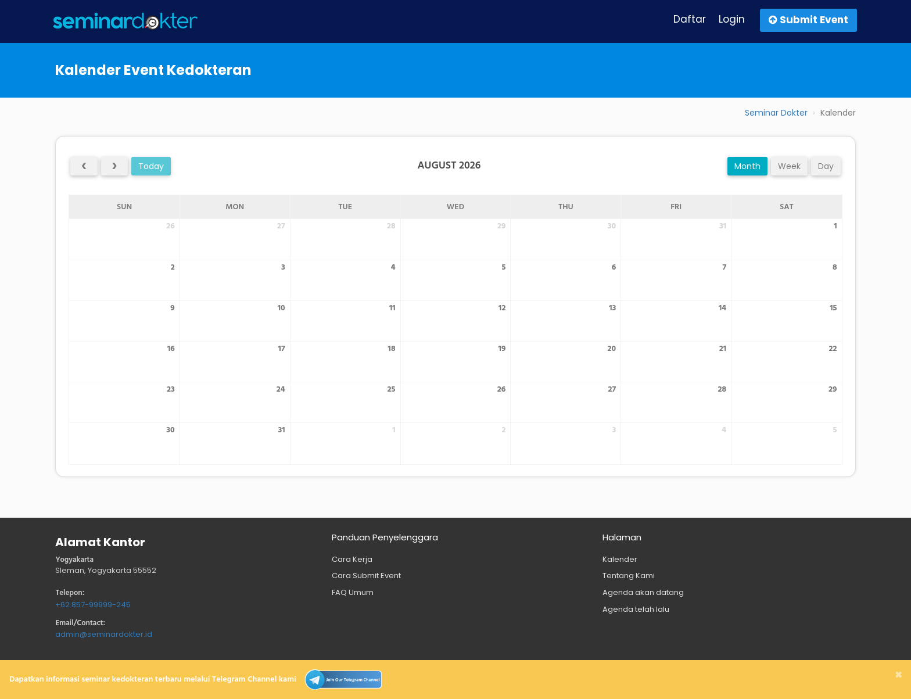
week (789, 166)
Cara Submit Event (366, 575)
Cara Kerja (352, 559)
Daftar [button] (689, 19)
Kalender (619, 559)
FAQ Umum (353, 592)
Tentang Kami (628, 575)
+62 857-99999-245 (93, 604)
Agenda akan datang (643, 592)
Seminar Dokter (776, 113)
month (747, 166)
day (826, 166)
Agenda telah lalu (635, 609)
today (151, 166)
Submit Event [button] (808, 20)
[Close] (898, 674)
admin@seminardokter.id (103, 634)
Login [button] (732, 19)
